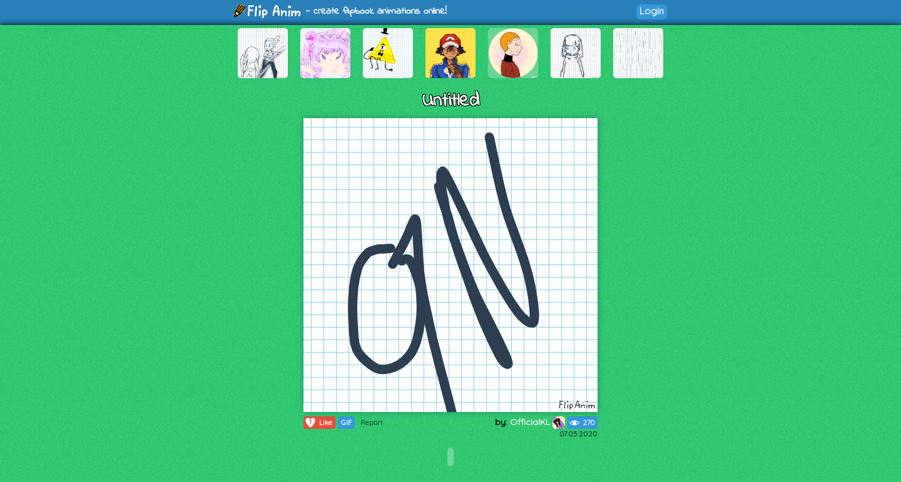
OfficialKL (537, 422)
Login (651, 11)
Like (318, 422)
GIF (346, 422)
